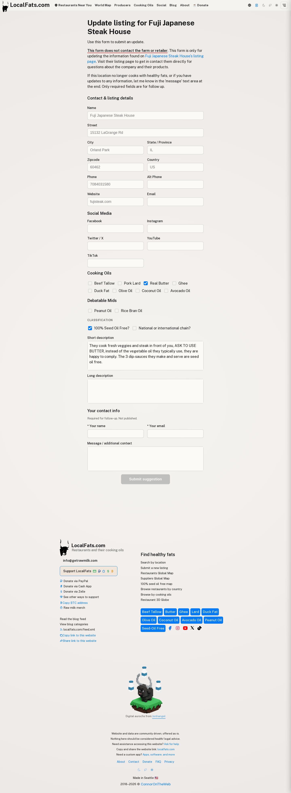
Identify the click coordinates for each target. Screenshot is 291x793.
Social (161, 5)
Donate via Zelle (72, 591)
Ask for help (171, 744)
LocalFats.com (88, 545)
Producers (122, 5)
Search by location (153, 562)
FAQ (158, 761)
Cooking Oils (143, 5)
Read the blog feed (73, 619)
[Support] (256, 5)
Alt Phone (154, 177)
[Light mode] (276, 5)
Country (153, 160)
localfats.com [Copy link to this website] (166, 749)
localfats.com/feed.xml (77, 629)
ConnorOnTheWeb (156, 784)
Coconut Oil (148, 291)
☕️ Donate (200, 5)
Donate (147, 761)
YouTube (153, 238)
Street (92, 125)
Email (151, 194)
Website (93, 194)
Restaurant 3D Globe (155, 599)
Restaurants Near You (73, 5)
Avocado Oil (177, 291)
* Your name (96, 426)
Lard (195, 612)
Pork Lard (129, 283)
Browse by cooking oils (156, 594)
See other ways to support (79, 597)
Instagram (155, 221)
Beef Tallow (101, 283)
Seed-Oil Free (153, 628)
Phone (92, 177)
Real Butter (156, 283)
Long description (100, 376)
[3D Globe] (249, 5)
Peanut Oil (100, 311)
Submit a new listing (154, 568)
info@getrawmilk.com (80, 561)
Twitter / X (95, 238)
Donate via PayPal (74, 581)
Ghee (180, 283)
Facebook (94, 221)
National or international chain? (162, 328)
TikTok (92, 256)
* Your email (156, 426)
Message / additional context (109, 443)
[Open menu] (284, 5)
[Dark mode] (263, 5)
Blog (173, 5)
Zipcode (93, 160)
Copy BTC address (74, 602)
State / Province (159, 142)
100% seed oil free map (156, 584)
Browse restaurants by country (161, 589)
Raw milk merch (72, 607)
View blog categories (74, 624)
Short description (100, 338)
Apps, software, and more (159, 754)
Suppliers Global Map (155, 578)
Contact (133, 761)
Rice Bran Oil (128, 311)
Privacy (169, 761)
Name (91, 108)
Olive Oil (122, 291)
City (90, 142)
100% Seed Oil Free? (108, 328)
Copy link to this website (78, 635)
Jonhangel (159, 716)
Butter (170, 612)
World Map (103, 5)
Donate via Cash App (76, 586)
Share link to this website (78, 640)
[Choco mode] (270, 5)
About (185, 5)
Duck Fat (98, 291)
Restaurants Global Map (157, 573)
